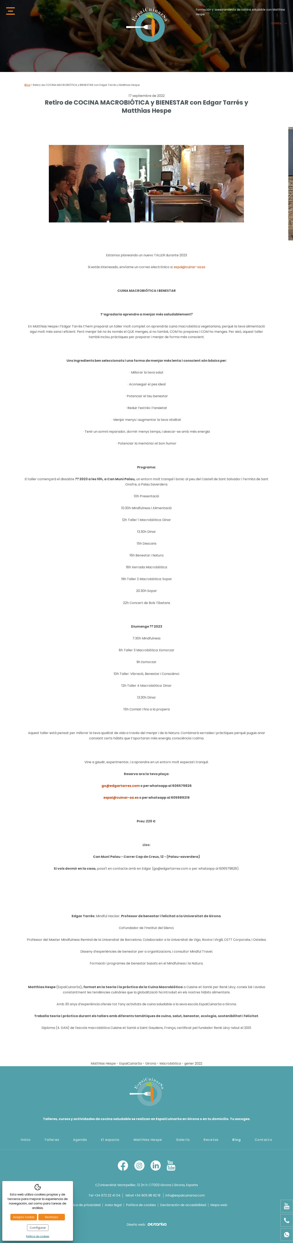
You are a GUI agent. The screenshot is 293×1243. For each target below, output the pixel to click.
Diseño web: (146, 1224)
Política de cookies (141, 1205)
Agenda (80, 1139)
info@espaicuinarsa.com (185, 1195)
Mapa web (218, 1205)
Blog (27, 85)
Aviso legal (113, 1205)
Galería (183, 1139)
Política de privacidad (83, 1205)
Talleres (51, 1139)
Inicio (26, 1139)
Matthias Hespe (147, 1139)
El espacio (110, 1139)
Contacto (263, 1139)
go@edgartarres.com (121, 785)
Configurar (38, 1227)
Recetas (211, 1139)
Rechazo (51, 1217)
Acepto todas (23, 1217)
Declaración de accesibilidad (183, 1205)
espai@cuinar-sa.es (189, 267)
